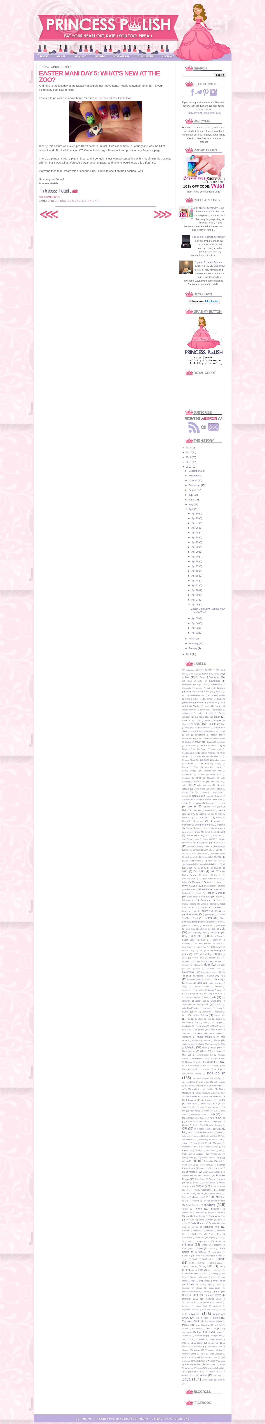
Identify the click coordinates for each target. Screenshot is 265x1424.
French (198, 894)
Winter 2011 (198, 1373)
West (195, 1363)
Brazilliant (200, 736)
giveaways (209, 916)
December (194, 472)
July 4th (186, 1009)
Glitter (208, 919)
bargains (221, 700)
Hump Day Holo (216, 977)
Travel (212, 1337)
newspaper (213, 1109)
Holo (207, 966)
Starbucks (194, 1279)
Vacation (198, 1348)
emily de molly (191, 859)
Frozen (219, 898)
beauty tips (204, 711)
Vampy (185, 1351)
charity (218, 765)
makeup (199, 1035)
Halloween (216, 941)
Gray (184, 937)
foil (197, 887)
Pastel (202, 1141)
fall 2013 (216, 873)
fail (208, 866)
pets (220, 1152)
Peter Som (210, 1152)
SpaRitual (206, 1261)
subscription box (190, 1293)
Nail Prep (218, 1080)
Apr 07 (195, 601)
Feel (200, 880)
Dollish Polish (210, 834)
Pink (194, 1162)
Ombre (185, 1126)
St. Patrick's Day (190, 1275)
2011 (189, 656)
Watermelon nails (209, 1359)
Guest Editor (188, 941)
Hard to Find (201, 949)
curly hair (197, 812)
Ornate (199, 1134)
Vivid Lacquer (216, 1355)
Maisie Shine (215, 1031)
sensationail (187, 1239)
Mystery (188, 1064)
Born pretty (203, 733)
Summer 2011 (190, 1296)
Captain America (189, 755)
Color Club (199, 783)
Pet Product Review (209, 1148)
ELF (213, 855)
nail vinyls (217, 1087)
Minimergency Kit (205, 1057)
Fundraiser (206, 902)
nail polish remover (200, 1080)
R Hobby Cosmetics (201, 1191)
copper (209, 797)
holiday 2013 (188, 963)
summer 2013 (190, 1300)
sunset (219, 1304)
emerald (221, 855)
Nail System (190, 1087)
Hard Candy (187, 949)
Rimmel (200, 1214)
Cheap (185, 769)
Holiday (207, 955)
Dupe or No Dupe (204, 848)
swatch (195, 1315)
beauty (218, 707)
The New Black (190, 1322)
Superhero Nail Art (190, 1311)
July (191, 496)
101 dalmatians (188, 672)
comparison (217, 794)
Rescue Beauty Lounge (214, 1202)
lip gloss (199, 1021)
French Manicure (216, 894)
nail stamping (219, 1084)
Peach (208, 1145)
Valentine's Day (214, 1348)
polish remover (206, 1166)
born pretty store (218, 733)
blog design (204, 722)
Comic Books (216, 791)
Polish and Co (188, 1166)
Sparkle (220, 1260)
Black (217, 718)
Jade (206, 999)
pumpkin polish (208, 1184)
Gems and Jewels (211, 909)
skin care (216, 1253)
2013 (189, 463)
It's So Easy (188, 995)
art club (211, 697)
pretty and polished (212, 1173)
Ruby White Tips (217, 1217)
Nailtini (210, 1091)
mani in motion (215, 1035)
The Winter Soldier (213, 1323)
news (201, 1109)
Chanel (189, 765)
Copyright (121, 56)
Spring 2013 (206, 1268)
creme (192, 808)
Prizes (212, 1181)
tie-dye (185, 1330)
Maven (201, 1045)
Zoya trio (221, 1381)
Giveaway (192, 915)
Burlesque (221, 744)
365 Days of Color (192, 683)
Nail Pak (218, 1071)
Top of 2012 (203, 1333)
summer (216, 1293)
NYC (223, 1116)
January (193, 649)
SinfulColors (200, 1253)
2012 (189, 468)
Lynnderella (200, 1027)
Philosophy (215, 1155)
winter (199, 1370)
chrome (201, 776)
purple (200, 1187)
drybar (206, 841)
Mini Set (186, 1056)
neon (219, 1098)
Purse (213, 1188)
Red (211, 1198)
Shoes (204, 1247)
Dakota (202, 815)
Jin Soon (196, 1006)
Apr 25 (195, 534)
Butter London (208, 747)
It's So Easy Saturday (211, 995)
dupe (189, 848)
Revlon (198, 1210)
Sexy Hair (187, 1243)
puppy (188, 1188)
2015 (189, 454)
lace (195, 1013)
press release (189, 1173)
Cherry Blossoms (201, 769)
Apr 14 (195, 582)
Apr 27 (195, 524)
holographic (188, 973)
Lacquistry (206, 1013)
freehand (186, 895)
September (195, 486)
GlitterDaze (190, 931)
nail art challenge (190, 1067)
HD (211, 949)
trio (183, 1341)
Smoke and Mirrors (202, 1257)
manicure (186, 1038)
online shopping (215, 1127)
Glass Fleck (191, 919)
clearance (186, 780)
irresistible (200, 992)
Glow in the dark (207, 931)
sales (184, 1225)
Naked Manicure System (206, 1095)
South (194, 1261)
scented (185, 1232)
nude (212, 1116)
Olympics (217, 1123)
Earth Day (208, 852)
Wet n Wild (206, 1362)
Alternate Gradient (216, 689)
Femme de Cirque (214, 880)
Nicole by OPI (210, 1112)
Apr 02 (195, 634)
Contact (168, 56)
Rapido (185, 1199)
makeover (186, 1035)
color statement (204, 787)
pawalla (196, 1145)
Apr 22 (195, 548)
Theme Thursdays (202, 1327)
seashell (209, 1232)
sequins (212, 1239)
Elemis (204, 855)
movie (194, 1060)
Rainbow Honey (215, 1195)
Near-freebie (191, 1098)
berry (211, 715)
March (192, 640)
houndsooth (198, 977)
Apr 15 (195, 577)
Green (198, 937)
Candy (203, 751)
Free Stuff (190, 891)
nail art (94, 201)
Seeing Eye (215, 1235)
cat (207, 758)
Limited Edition (200, 1016)
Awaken (222, 697)
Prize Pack (200, 1181)
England (205, 859)
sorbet (185, 1261)
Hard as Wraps (215, 945)
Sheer (218, 1243)
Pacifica (209, 1134)
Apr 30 (195, 515)
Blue (54, 201)
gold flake (192, 934)
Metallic (190, 1049)
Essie (185, 862)
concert (185, 798)
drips (184, 841)
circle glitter (215, 776)
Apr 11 (195, 587)
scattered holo (211, 1228)
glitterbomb (220, 927)
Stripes (190, 1286)
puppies (222, 1184)
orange (220, 1130)
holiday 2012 (215, 959)
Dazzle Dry (187, 819)
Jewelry (185, 1006)
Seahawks (197, 1232)
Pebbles (186, 1148)
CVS (193, 816)
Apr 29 (195, 519)
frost (208, 898)
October (193, 482)
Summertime (205, 1304)
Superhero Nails (208, 1311)
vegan (197, 1351)
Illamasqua (219, 980)
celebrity (218, 758)
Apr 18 (195, 563)
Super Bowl (201, 1308)
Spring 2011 (215, 1264)
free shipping (219, 888)
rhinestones (187, 1214)
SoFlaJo (218, 1257)
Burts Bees (191, 747)
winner (222, 1366)
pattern (185, 1145)
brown (198, 743)
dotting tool (203, 837)
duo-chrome (202, 844)
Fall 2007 (189, 870)
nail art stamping (210, 1067)
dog (220, 830)
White (197, 1366)
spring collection (215, 1272)
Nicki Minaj (195, 1112)
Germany (186, 913)
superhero (217, 1308)
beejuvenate (187, 715)
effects (194, 855)
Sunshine (186, 1308)
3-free (192, 675)
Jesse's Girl (200, 1003)
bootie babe (219, 729)
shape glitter (203, 1243)
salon (214, 1225)
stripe (193, 1282)
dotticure (189, 837)
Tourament (186, 1337)
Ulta (184, 1344)
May (191, 506)
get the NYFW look (203, 912)
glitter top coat (189, 927)
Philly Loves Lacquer (193, 1155)
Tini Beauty (197, 1330)
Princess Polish (202, 1177)
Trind (220, 1337)
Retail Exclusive (193, 1207)
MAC (212, 1027)
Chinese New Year (212, 772)
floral (219, 884)
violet (202, 1355)
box (187, 737)
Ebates (185, 855)
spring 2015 (197, 1271)
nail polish (216, 1075)
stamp (204, 1275)
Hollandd (196, 967)
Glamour (221, 916)
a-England (214, 682)
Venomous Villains (213, 1352)
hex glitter (204, 952)
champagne (220, 762)
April (191, 510)
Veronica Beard (189, 1355)
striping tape (205, 1286)
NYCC (211, 1119)
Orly (190, 1134)
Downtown (217, 837)
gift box (221, 912)
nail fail (194, 1071)
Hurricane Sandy (194, 981)
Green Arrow (216, 938)
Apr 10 (195, 591)
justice (196, 1010)
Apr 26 (195, 529)
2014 (189, 458)
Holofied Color (214, 970)
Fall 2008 (201, 869)
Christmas (187, 776)
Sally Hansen (198, 1224)
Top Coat (211, 1330)
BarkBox (200, 704)
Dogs (197, 833)
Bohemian (205, 729)
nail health (205, 1071)
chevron (218, 769)
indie (199, 984)
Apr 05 (195, 620)
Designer (186, 826)
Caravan (197, 758)
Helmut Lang (188, 952)
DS (214, 841)
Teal (206, 1319)
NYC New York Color (195, 1120)
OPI (184, 1130)
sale (220, 1221)
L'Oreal (185, 1013)
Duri (187, 852)
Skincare (186, 1257)
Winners (189, 1370)
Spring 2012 (188, 1268)
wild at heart (211, 1366)
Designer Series (203, 826)
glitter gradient (198, 923)
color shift (187, 786)
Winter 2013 (188, 1377)
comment (203, 794)
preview (185, 1177)
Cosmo (219, 801)
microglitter (216, 1049)
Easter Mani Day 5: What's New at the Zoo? (99, 76)
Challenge (204, 761)
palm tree (186, 1138)
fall (224, 866)
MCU (223, 1046)
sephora (200, 1239)
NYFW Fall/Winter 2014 (197, 1123)
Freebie (203, 891)
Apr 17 (195, 567)
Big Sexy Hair (202, 718)
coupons (197, 805)
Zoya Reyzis (207, 1381)
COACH (211, 779)
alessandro (216, 686)
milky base (217, 1053)
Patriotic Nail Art (215, 1141)
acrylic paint (202, 686)
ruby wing (190, 1221)
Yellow (203, 1377)
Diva (198, 830)
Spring (201, 1264)
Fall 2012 (199, 873)
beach (207, 708)
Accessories (187, 686)
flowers (186, 887)
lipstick (219, 1021)
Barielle (188, 704)
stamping (214, 1275)
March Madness (206, 1038)
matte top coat (188, 1046)
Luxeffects (186, 1028)
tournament (200, 1337)
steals (214, 1279)
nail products (188, 1083)
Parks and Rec (210, 1138)
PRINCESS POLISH (107, 1420)
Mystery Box (201, 1064)
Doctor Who (209, 830)
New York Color (209, 1105)
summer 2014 (213, 1300)
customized (210, 812)
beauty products (189, 711)
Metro (204, 1049)
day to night (216, 816)
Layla (184, 1017)
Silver (200, 1250)
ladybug (218, 1013)
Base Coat (213, 704)
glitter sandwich (215, 923)
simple (212, 1250)
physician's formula (206, 1159)
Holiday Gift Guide (211, 963)
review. (185, 1211)
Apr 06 (195, 606)
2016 (189, 449)
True (191, 1341)
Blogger (218, 722)
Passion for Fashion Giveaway (208, 236)
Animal (219, 693)
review (209, 1206)
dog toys (186, 833)
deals (218, 819)
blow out (186, 726)
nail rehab (204, 1083)
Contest (66, 201)
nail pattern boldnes (191, 1075)
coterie (185, 805)
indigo (184, 988)
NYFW (221, 1119)
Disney (189, 830)
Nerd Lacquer (189, 1101)
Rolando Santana (216, 1214)
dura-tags (220, 848)
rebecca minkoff (198, 1199)
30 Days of (205, 675)
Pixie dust (208, 1162)
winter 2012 (215, 1373)
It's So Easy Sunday (191, 999)
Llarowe (186, 1024)
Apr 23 (195, 543)
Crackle (209, 805)
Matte (217, 1042)
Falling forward (189, 876)
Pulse (195, 1184)
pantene (197, 1138)
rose (187, 1218)
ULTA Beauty (196, 1344)
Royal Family (199, 1218)
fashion (206, 877)
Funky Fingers (189, 905)
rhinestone (216, 1210)
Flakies (196, 883)
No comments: (50, 197)
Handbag (186, 945)
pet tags (198, 1152)
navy (223, 1095)
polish (219, 1163)
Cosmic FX (208, 801)
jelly (214, 999)
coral (219, 797)
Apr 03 (195, 629)
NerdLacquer (207, 1102)
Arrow (201, 697)
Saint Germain (206, 1221)
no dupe (194, 1116)
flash (209, 884)
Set (220, 1239)
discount (221, 826)
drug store (194, 841)
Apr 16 (195, 572)
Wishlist (80, 56)
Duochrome (219, 844)
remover (195, 1202)
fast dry (218, 877)
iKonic (207, 981)
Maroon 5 (196, 1042)
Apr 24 (195, 539)
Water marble (189, 1359)
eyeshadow (187, 866)
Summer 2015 (188, 1304)
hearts (219, 948)
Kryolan (219, 1010)
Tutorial (201, 1341)
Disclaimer (146, 56)
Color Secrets (216, 783)
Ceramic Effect (188, 762)
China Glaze (189, 772)
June (192, 501)
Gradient (215, 934)
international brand (200, 988)
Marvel (207, 1042)
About (60, 56)
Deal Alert (203, 819)
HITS (195, 956)
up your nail (213, 1345)
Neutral (221, 1101)
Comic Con (188, 794)
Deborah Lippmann (192, 822)
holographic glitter (209, 974)
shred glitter (187, 1250)
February (194, 645)
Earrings (196, 852)
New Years (192, 1105)
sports (191, 1265)
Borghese (190, 733)
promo (222, 1181)
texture (216, 1319)
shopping (216, 1246)
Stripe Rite (204, 1282)
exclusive (199, 862)
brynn (210, 743)
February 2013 (188, 880)
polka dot (203, 1170)
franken (207, 888)
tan (197, 1319)
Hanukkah (199, 945)
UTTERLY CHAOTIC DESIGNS (170, 1420)
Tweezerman (215, 1341)
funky (219, 902)
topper (219, 1334)
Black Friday (188, 722)
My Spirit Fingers (218, 1060)
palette (219, 1134)
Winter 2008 (210, 1370)
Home (44, 56)
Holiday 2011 (198, 959)
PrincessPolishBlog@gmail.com (204, 113)
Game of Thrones (208, 906)
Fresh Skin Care (194, 898)
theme (185, 1326)
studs (219, 1286)
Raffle (200, 1195)
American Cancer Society (198, 693)
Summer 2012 (213, 1296)
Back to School (192, 701)
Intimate (218, 988)
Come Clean (199, 791)
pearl (219, 1145)
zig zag (217, 1377)
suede (205, 1293)
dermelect (215, 822)
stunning (185, 1290)
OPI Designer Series (203, 1131)
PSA (187, 1184)
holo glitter (220, 967)
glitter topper (206, 927)
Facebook (199, 866)
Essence (217, 858)
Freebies (217, 891)
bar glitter (208, 700)
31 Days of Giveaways (208, 678)
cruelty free (209, 808)
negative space (207, 1098)
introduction (187, 992)
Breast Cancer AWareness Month (211, 740)
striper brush (219, 1282)
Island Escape (215, 992)
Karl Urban (207, 1010)
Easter (80, 201)
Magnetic (199, 1031)
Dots (222, 833)
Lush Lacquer (216, 1024)
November (194, 477)
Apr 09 (195, 596)
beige (200, 715)
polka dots (217, 1170)
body (223, 726)
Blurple (212, 725)
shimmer (187, 1246)
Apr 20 (195, 553)
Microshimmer (189, 1053)
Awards (100, 56)
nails (184, 1091)
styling (199, 1290)
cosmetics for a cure (191, 801)
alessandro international (192, 690)
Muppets (204, 1060)
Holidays (186, 967)
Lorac (196, 1024)
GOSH (204, 934)
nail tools (203, 1087)
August (193, 491)
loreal (205, 1024)
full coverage (188, 902)
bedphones (217, 711)
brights (188, 744)
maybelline (213, 1046)
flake (184, 884)
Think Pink (217, 1327)
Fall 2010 (214, 870)
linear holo (219, 1016)
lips (209, 1021)
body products (191, 729)
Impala (189, 985)
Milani (203, 1052)
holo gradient (193, 970)
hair (203, 941)
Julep (206, 1006)
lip (189, 1021)
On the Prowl (199, 1127)
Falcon (216, 866)
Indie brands (215, 984)
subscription (214, 1289)
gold (222, 930)
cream (222, 804)
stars (205, 1279)
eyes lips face (215, 862)
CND (198, 779)
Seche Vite (197, 1236)
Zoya (186, 1381)
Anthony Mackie (189, 697)
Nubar (203, 1116)
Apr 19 (195, 558)
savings (195, 1229)
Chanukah (204, 765)
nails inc (196, 1091)
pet (195, 1148)
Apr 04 (195, 624)
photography (187, 1159)
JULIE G (218, 1006)
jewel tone (216, 1002)
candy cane (216, 751)
